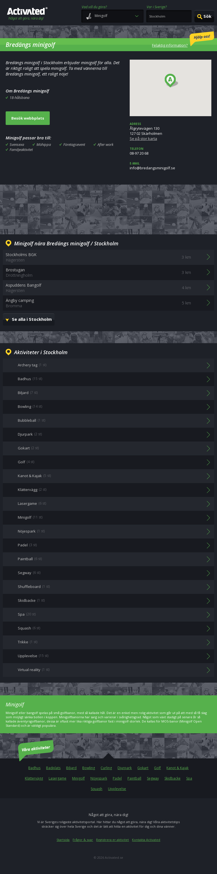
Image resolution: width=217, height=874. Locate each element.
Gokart (142, 767)
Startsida (63, 840)
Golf (157, 767)
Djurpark (125, 767)
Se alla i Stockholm (32, 319)
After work (105, 144)
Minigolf (78, 778)
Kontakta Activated (146, 840)
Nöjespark (98, 778)
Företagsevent (74, 144)
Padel (117, 778)
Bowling (88, 767)
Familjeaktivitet (21, 149)
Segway (153, 778)
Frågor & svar (83, 840)
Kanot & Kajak (177, 767)
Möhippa (43, 144)
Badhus (34, 767)
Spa (189, 778)
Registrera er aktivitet (112, 840)
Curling (106, 767)
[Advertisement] (108, 208)
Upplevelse (117, 788)
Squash (96, 788)
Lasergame (57, 778)
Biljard (71, 767)
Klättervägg (34, 778)
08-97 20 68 (170, 151)
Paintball (134, 778)
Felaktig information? (183, 39)
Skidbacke (172, 778)
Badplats (53, 767)
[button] (172, 81)
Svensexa (17, 144)
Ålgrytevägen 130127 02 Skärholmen (170, 131)
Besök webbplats (27, 118)
